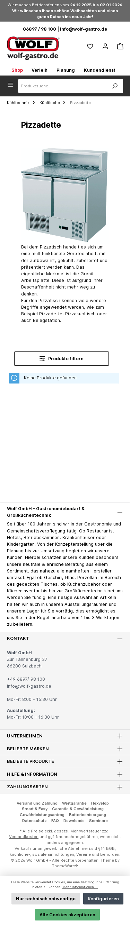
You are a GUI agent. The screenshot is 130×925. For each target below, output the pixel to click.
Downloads (74, 820)
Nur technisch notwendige (46, 898)
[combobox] (62, 86)
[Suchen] (114, 86)
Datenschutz (34, 820)
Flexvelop (100, 803)
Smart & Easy (34, 808)
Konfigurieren (103, 898)
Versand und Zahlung (37, 803)
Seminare (98, 820)
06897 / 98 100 (39, 29)
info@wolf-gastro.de (83, 29)
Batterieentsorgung (87, 814)
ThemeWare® (65, 865)
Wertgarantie (74, 803)
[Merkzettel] (90, 46)
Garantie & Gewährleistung (78, 808)
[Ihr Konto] (105, 46)
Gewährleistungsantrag (42, 814)
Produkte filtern (62, 358)
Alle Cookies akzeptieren (67, 914)
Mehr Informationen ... (80, 887)
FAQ (55, 820)
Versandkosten (23, 836)
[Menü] (12, 84)
